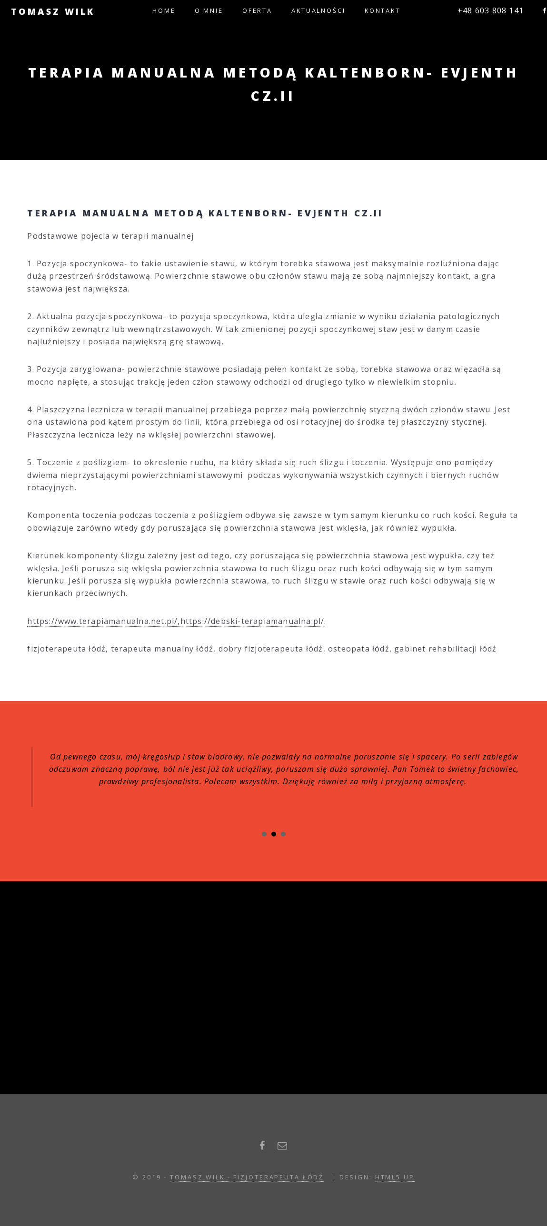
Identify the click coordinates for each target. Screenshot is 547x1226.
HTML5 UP (395, 1177)
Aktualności (318, 10)
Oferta (257, 10)
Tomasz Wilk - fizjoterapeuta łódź (247, 1177)
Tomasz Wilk (53, 11)
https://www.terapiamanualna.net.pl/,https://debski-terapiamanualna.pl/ (175, 621)
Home (164, 10)
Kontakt (382, 10)
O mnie (209, 10)
